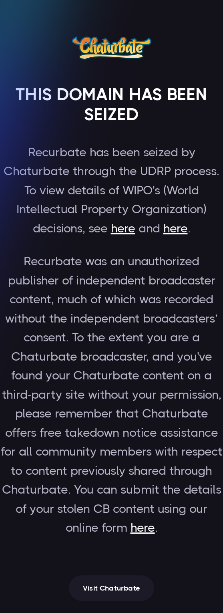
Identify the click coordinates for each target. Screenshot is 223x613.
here (123, 228)
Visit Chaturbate (111, 588)
